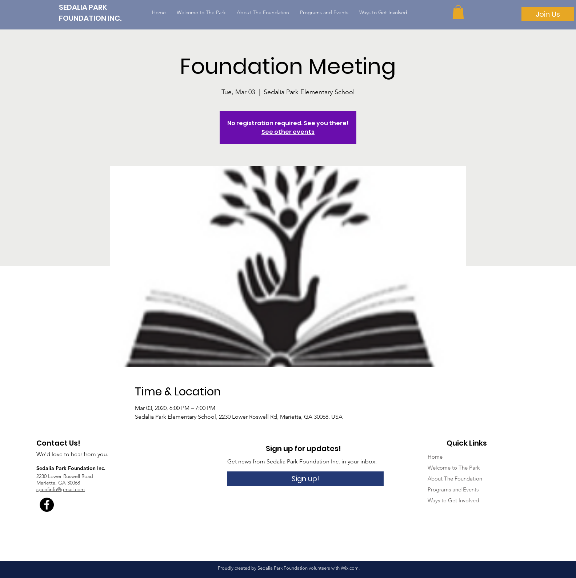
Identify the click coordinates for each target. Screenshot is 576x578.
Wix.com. (350, 568)
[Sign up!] (305, 478)
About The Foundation (455, 478)
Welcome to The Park (454, 467)
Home (435, 456)
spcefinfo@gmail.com (60, 489)
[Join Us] (547, 14)
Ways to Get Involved (453, 500)
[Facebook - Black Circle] (47, 505)
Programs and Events (453, 489)
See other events (288, 132)
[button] (458, 12)
